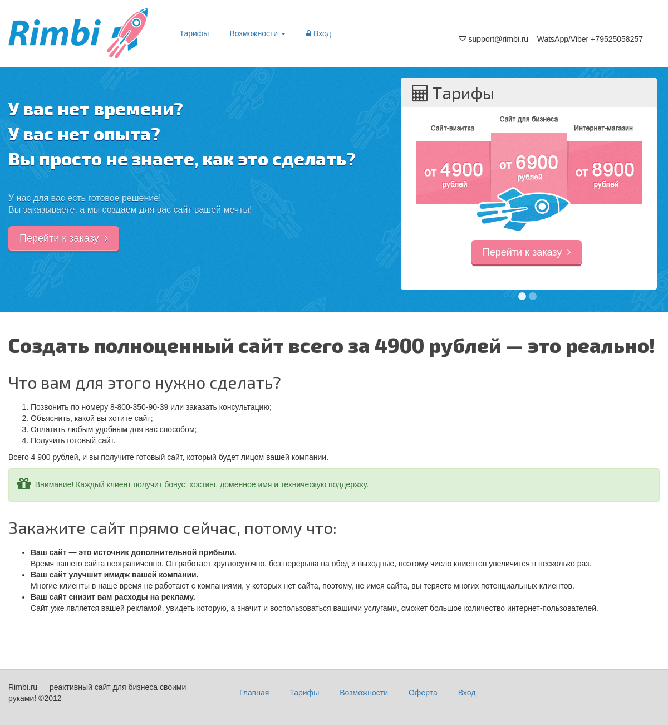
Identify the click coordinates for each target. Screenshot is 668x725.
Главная (254, 692)
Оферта (423, 692)
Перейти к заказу (63, 238)
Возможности (257, 33)
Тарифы (194, 33)
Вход (318, 33)
